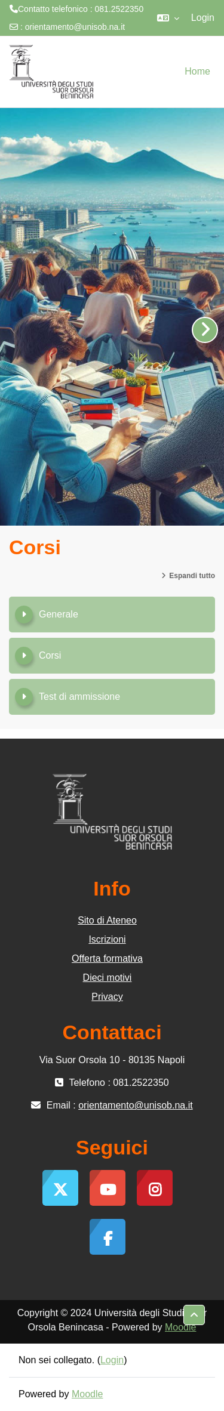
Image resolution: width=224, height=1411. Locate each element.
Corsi (50, 655)
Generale (58, 614)
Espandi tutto (192, 576)
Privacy (106, 997)
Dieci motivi (107, 977)
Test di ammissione (79, 696)
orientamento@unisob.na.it (75, 27)
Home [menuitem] (197, 71)
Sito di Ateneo (107, 920)
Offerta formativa (107, 958)
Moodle (180, 1327)
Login (202, 18)
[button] (168, 18)
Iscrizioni (106, 939)
